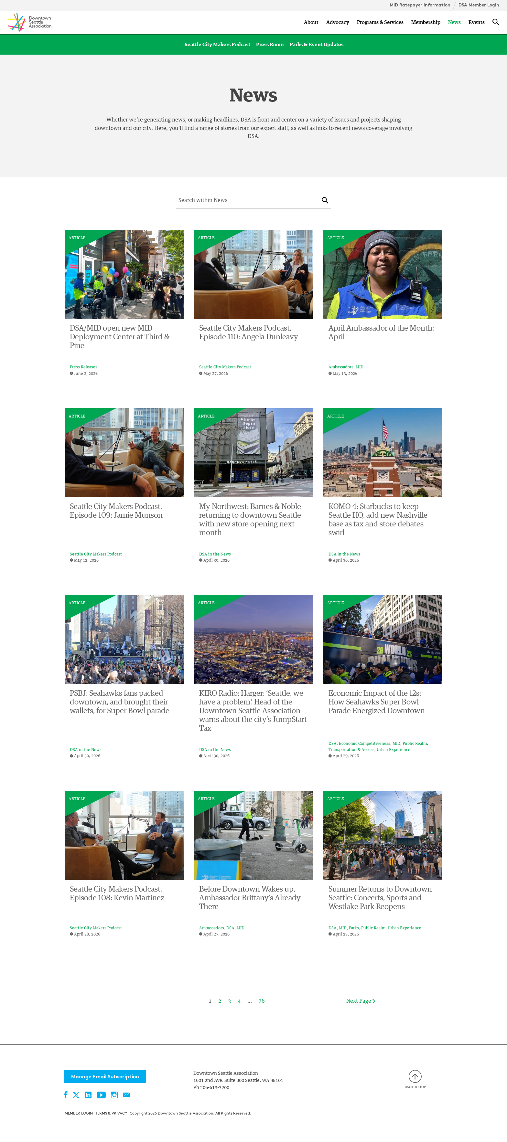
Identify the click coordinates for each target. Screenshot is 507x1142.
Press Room (270, 44)
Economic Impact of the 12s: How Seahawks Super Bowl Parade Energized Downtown (377, 702)
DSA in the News (215, 554)
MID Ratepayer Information (420, 5)
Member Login (79, 1113)
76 (261, 1001)
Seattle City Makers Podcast (217, 44)
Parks (354, 928)
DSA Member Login (478, 5)
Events (477, 22)
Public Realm (415, 744)
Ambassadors (341, 367)
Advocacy (337, 22)
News (454, 22)
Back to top (415, 1079)
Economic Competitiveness (364, 744)
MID (359, 367)
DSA (333, 744)
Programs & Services (380, 22)
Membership (425, 22)
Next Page (360, 1001)
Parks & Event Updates (316, 44)
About (311, 22)
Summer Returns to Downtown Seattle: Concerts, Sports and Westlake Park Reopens (380, 898)
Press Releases (83, 367)
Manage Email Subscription (105, 1076)
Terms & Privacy (111, 1113)
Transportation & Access (351, 750)
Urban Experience (393, 750)
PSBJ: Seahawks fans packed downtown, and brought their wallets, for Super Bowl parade (119, 702)
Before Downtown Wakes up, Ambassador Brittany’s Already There (250, 898)
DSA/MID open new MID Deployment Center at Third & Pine (119, 337)
